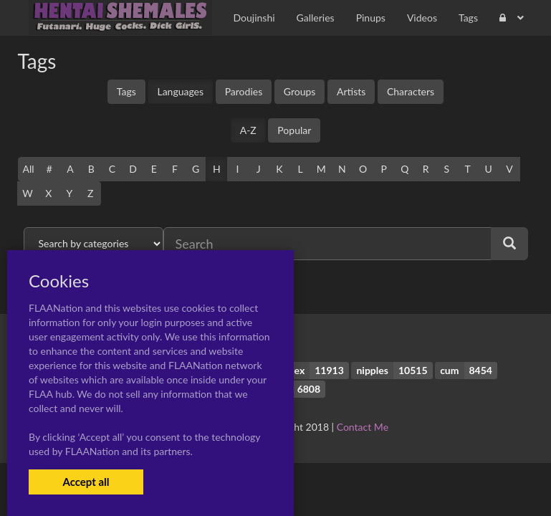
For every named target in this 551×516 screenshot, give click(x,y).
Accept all (85, 481)
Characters (410, 91)
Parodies (244, 91)
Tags (126, 91)
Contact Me (362, 427)
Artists (351, 91)
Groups (300, 91)
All (28, 169)
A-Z (248, 130)
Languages (180, 91)
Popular (294, 130)
